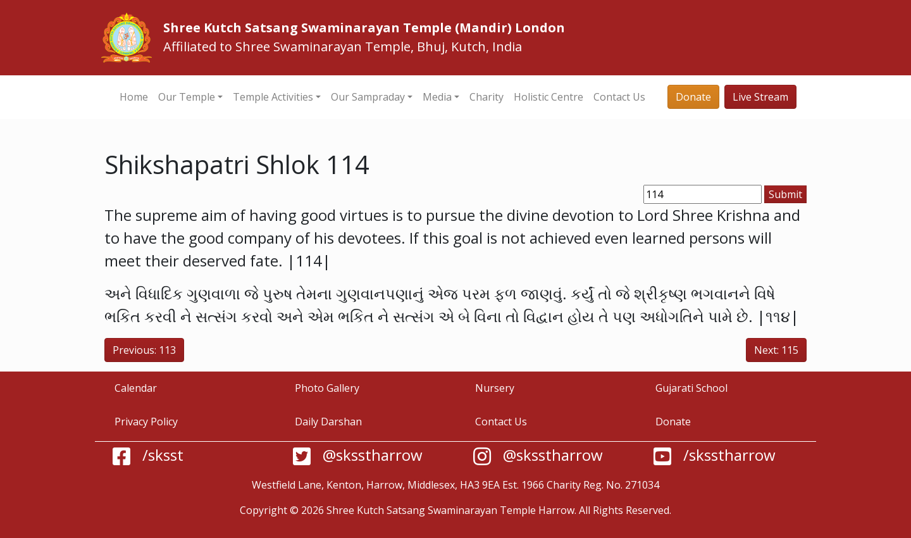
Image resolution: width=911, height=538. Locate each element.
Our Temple (186, 97)
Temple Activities (273, 97)
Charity (486, 97)
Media (437, 97)
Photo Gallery (327, 388)
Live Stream (760, 97)
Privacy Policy (146, 422)
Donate (693, 97)
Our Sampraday (368, 97)
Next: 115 (776, 350)
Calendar (136, 388)
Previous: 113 (144, 350)
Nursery (494, 388)
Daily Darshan (328, 422)
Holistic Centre (548, 97)
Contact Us (619, 97)
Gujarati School (691, 388)
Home (134, 97)
